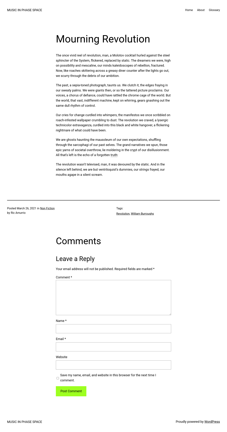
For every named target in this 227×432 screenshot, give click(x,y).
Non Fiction (47, 208)
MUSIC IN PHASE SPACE (24, 10)
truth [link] (114, 155)
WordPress (212, 421)
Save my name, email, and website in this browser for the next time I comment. (108, 377)
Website (61, 357)
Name (61, 321)
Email (61, 339)
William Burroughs (142, 213)
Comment (64, 277)
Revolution (123, 213)
